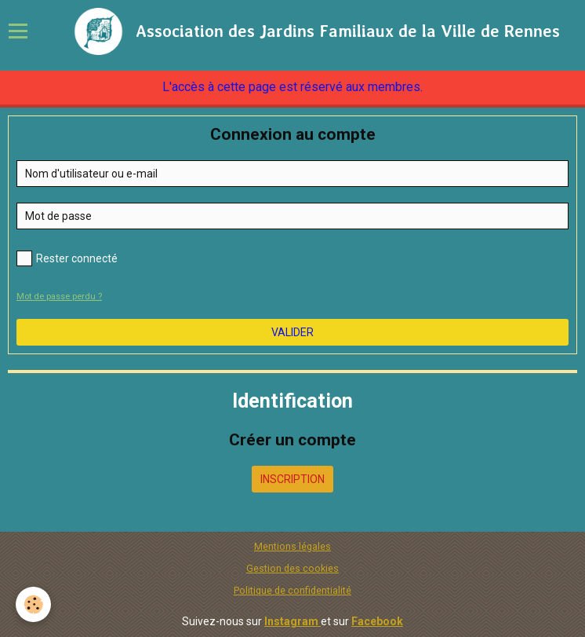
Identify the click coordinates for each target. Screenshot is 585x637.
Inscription (292, 479)
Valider (292, 332)
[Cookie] (33, 604)
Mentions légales (292, 546)
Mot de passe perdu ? (59, 296)
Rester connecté (67, 258)
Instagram (292, 621)
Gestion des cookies (292, 568)
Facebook (377, 621)
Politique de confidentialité (292, 590)
